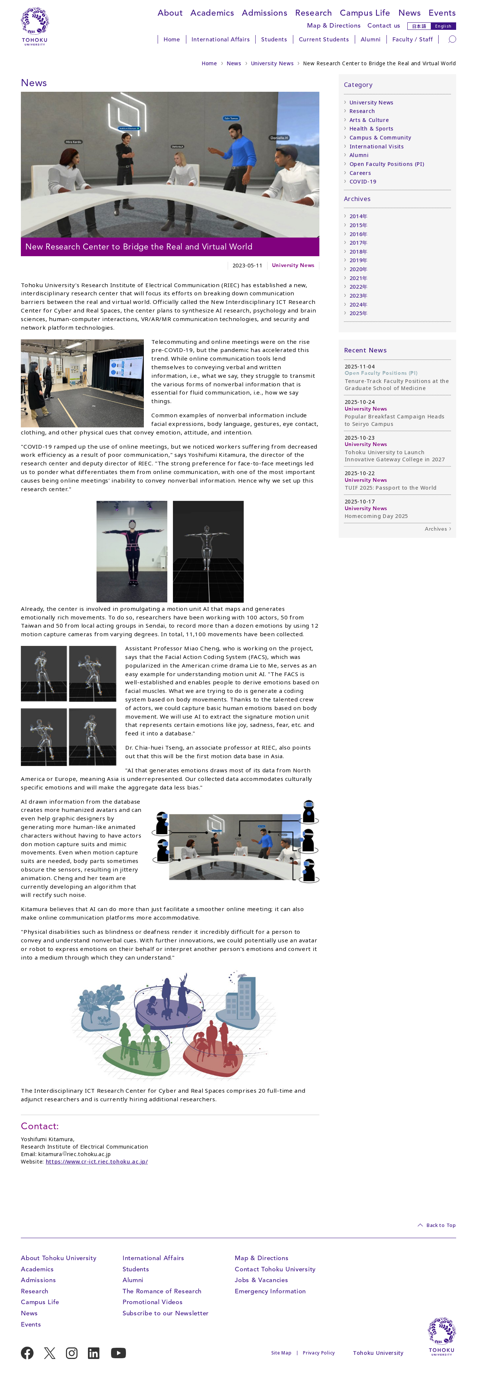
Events (442, 12)
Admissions (264, 12)
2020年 (359, 269)
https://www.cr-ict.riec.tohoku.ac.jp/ (97, 1161)
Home (172, 39)
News (409, 12)
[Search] (452, 39)
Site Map (281, 1353)
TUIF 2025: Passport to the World (391, 487)
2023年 (359, 295)
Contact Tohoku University (275, 1269)
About (170, 12)
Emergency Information (270, 1291)
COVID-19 (363, 181)
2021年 (359, 278)
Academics (212, 12)
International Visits (377, 146)
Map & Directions (334, 25)
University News (272, 63)
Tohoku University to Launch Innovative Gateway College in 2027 (395, 456)
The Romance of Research (162, 1291)
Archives (436, 529)
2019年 (359, 260)
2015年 (359, 225)
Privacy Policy (319, 1353)
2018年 (359, 251)
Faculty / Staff (412, 39)
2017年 (359, 242)
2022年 (359, 286)
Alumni (371, 39)
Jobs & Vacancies (261, 1280)
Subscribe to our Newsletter (166, 1313)
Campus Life (365, 12)
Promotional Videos (153, 1302)
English (443, 26)
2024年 (359, 304)
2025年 (359, 313)
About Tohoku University (58, 1258)
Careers (360, 172)
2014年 (359, 216)
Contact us (384, 25)
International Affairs (221, 39)
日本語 (419, 26)
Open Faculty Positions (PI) (387, 163)
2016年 (359, 234)
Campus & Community (380, 137)
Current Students (324, 39)
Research (313, 12)
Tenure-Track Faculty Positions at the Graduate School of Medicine (397, 384)
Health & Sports (372, 128)
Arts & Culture (369, 119)
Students (274, 39)
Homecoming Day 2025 (376, 515)
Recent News (365, 350)
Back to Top (441, 1225)
